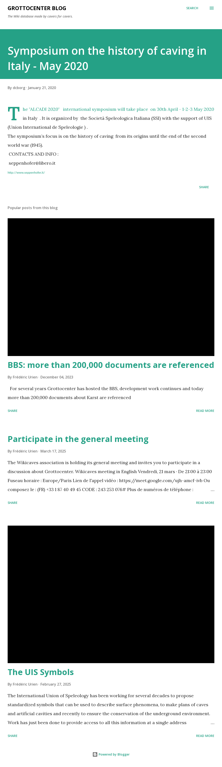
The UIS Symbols (41, 671)
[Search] (192, 8)
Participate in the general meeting (78, 438)
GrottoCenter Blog (37, 8)
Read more (205, 411)
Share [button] (204, 187)
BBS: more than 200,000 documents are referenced (111, 364)
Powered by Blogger (111, 754)
